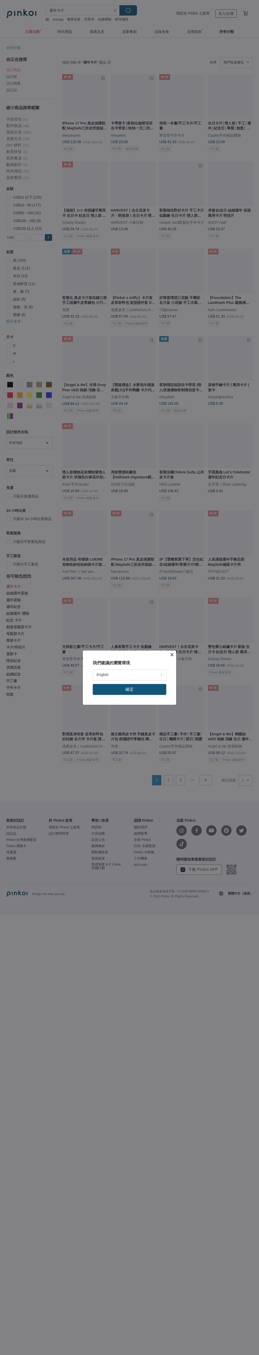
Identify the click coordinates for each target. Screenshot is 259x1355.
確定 (129, 689)
